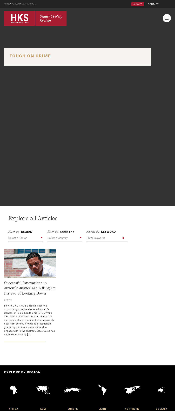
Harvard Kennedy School (20, 3)
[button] (25, 238)
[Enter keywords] (106, 238)
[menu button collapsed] (167, 18)
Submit (137, 4)
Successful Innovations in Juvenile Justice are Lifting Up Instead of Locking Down (29, 288)
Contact (153, 4)
